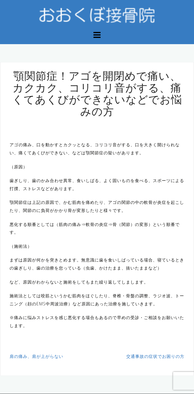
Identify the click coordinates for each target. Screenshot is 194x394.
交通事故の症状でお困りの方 (155, 356)
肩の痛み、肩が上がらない (36, 356)
